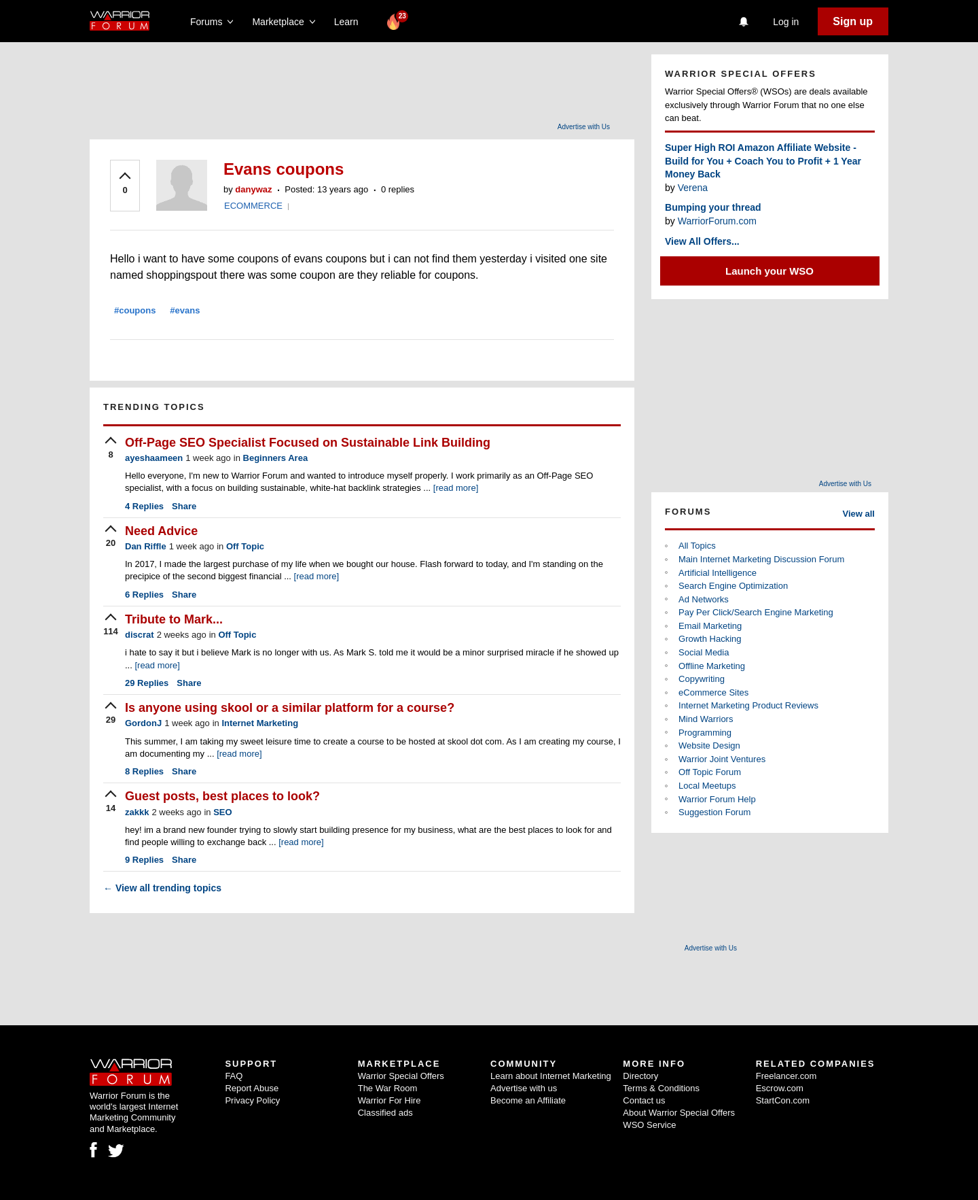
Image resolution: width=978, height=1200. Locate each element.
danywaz (253, 189)
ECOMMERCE (253, 206)
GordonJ (143, 723)
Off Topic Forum (709, 772)
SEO (222, 812)
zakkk (137, 812)
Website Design (709, 745)
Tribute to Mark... (174, 619)
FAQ (233, 1076)
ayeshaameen (154, 458)
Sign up (853, 21)
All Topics (697, 546)
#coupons (135, 310)
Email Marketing (710, 626)
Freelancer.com (786, 1076)
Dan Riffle (145, 546)
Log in (786, 21)
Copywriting (701, 679)
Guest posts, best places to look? (222, 796)
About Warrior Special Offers (679, 1113)
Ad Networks (703, 599)
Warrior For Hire (389, 1100)
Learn (350, 21)
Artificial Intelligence (717, 573)
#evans (185, 310)
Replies (144, 506)
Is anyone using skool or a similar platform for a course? (289, 708)
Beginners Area (275, 458)
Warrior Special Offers (401, 1076)
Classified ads (385, 1113)
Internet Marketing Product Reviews (748, 705)
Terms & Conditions (661, 1088)
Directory (640, 1076)
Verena (693, 187)
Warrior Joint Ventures (721, 759)
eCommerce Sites (713, 692)
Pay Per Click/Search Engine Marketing (755, 612)
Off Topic (245, 546)
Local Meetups (707, 786)
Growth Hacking (709, 639)
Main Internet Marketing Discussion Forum (761, 559)
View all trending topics (162, 887)
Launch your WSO (769, 271)
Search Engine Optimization (733, 586)
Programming (704, 732)
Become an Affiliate (528, 1100)
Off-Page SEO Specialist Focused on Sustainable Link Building (307, 442)
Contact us (644, 1100)
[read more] (455, 488)
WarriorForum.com (717, 221)
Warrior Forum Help (717, 799)
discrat (139, 635)
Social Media (703, 652)
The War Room (388, 1088)
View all (859, 514)
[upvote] (124, 184)
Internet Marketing (259, 723)
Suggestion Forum (714, 812)
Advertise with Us (584, 127)
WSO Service (649, 1125)
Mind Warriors (705, 719)
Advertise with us (523, 1088)
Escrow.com (779, 1088)
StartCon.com (783, 1100)
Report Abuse (251, 1088)
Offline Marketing (711, 666)
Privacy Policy (252, 1100)
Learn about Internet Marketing (550, 1076)
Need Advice (161, 531)
